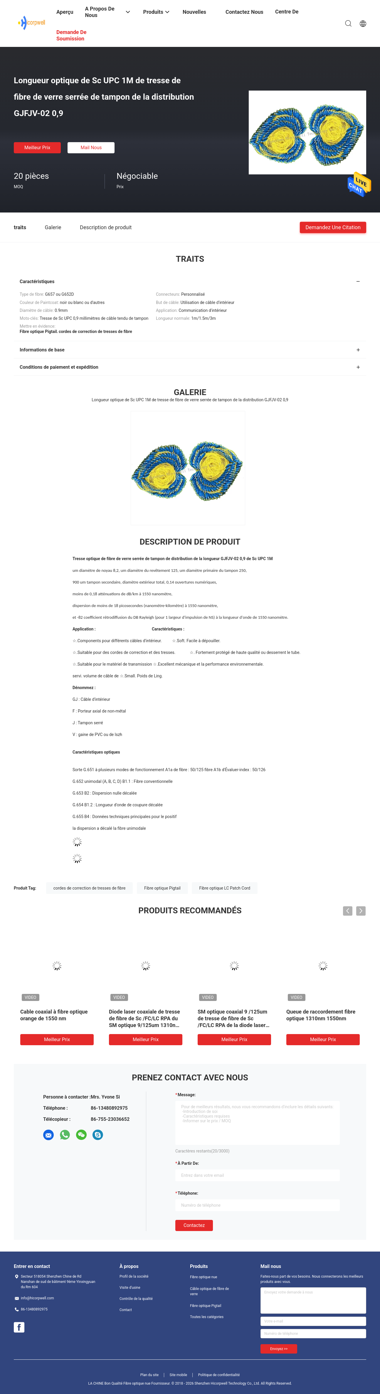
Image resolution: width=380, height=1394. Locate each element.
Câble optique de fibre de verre (209, 1291)
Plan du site (149, 1375)
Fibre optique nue (203, 1277)
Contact (126, 1310)
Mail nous (91, 147)
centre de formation (287, 15)
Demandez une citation (333, 227)
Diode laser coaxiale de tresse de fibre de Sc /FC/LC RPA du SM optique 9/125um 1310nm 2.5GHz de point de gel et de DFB (144, 1025)
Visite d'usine (130, 1288)
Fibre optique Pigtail (162, 888)
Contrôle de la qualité (136, 1299)
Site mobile (178, 1375)
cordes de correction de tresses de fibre (89, 888)
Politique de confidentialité (219, 1375)
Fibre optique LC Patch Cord (224, 888)
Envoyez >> (278, 1349)
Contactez (194, 1225)
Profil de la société (134, 1276)
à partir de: (188, 1163)
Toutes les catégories (206, 1317)
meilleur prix (37, 147)
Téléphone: (188, 1193)
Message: (187, 1094)
